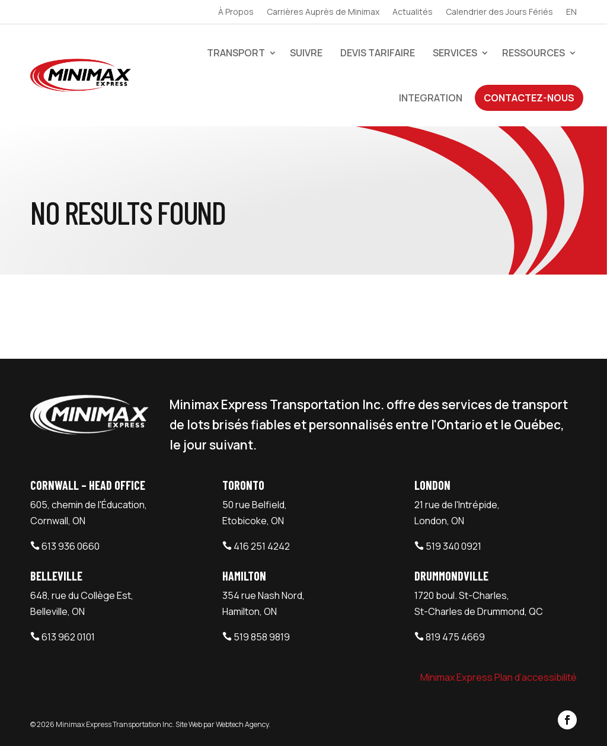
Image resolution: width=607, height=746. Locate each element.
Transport (236, 52)
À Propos (236, 12)
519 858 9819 (262, 636)
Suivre (306, 52)
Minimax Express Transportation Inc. (115, 724)
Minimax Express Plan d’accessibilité (498, 677)
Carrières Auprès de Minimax (323, 12)
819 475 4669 (455, 636)
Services (455, 52)
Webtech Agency (242, 724)
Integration (430, 97)
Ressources (533, 52)
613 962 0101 (68, 636)
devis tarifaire (377, 52)
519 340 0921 (453, 546)
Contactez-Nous (529, 97)
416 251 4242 (262, 546)
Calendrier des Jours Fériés (499, 12)
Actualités (412, 12)
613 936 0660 (70, 546)
